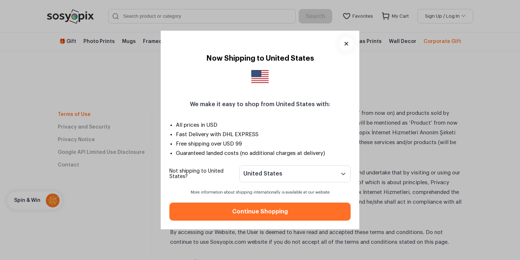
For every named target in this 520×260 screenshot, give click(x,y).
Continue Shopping (260, 211)
